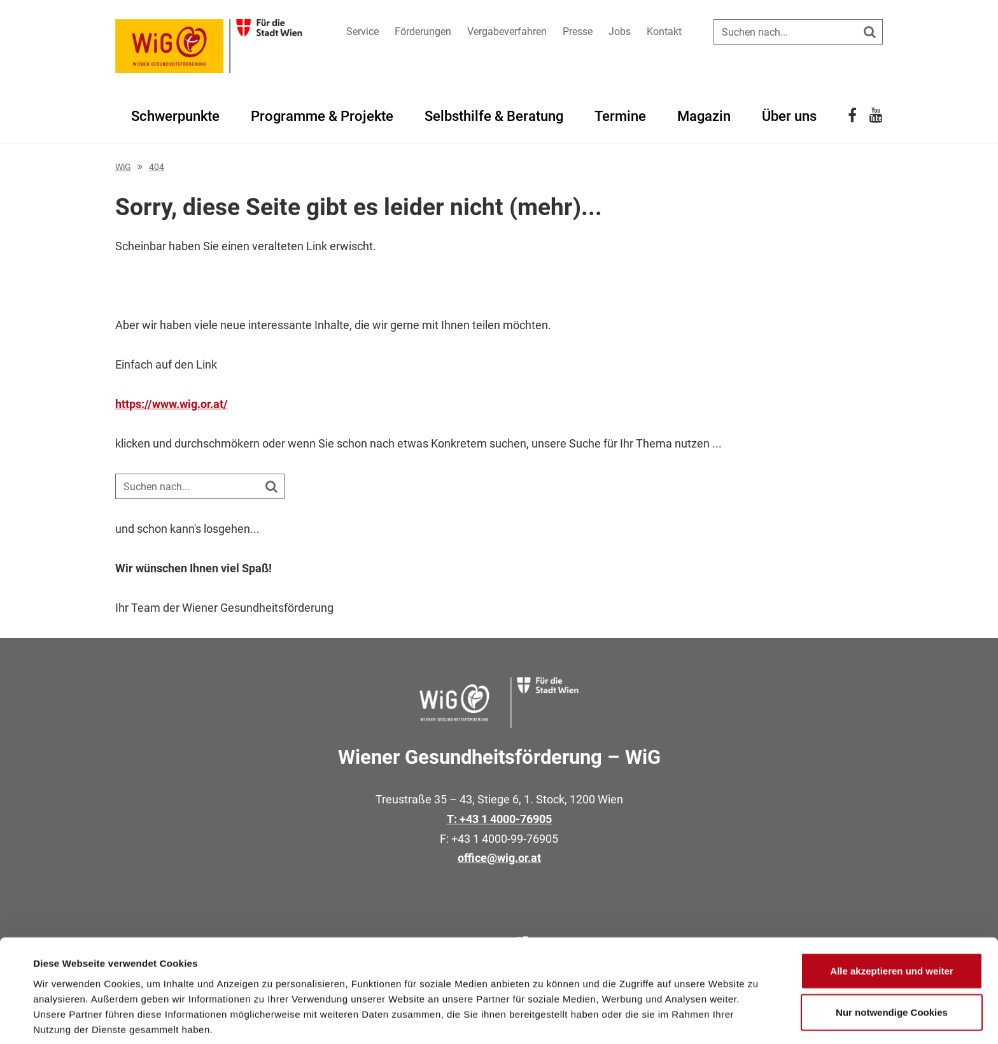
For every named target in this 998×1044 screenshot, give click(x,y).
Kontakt (664, 31)
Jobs (619, 31)
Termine (620, 116)
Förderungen (423, 31)
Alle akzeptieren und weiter (891, 919)
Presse (578, 31)
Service (362, 31)
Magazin (704, 116)
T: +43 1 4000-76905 (499, 819)
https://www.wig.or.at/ (171, 404)
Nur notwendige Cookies (892, 961)
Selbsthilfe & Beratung (494, 116)
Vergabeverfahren (507, 31)
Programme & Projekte (322, 116)
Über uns (789, 116)
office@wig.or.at (499, 857)
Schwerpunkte (175, 116)
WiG (123, 167)
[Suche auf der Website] (798, 32)
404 (156, 167)
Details (527, 1018)
